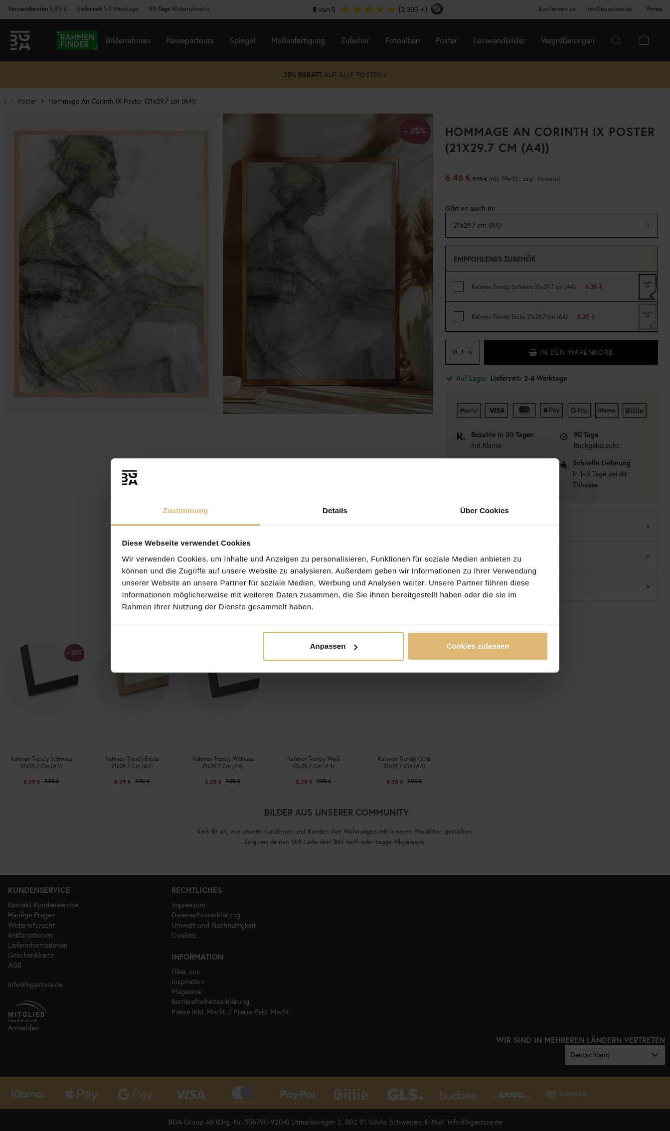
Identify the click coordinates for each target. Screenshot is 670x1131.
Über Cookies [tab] (484, 510)
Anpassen (334, 646)
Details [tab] (335, 510)
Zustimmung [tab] (185, 510)
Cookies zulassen (477, 646)
